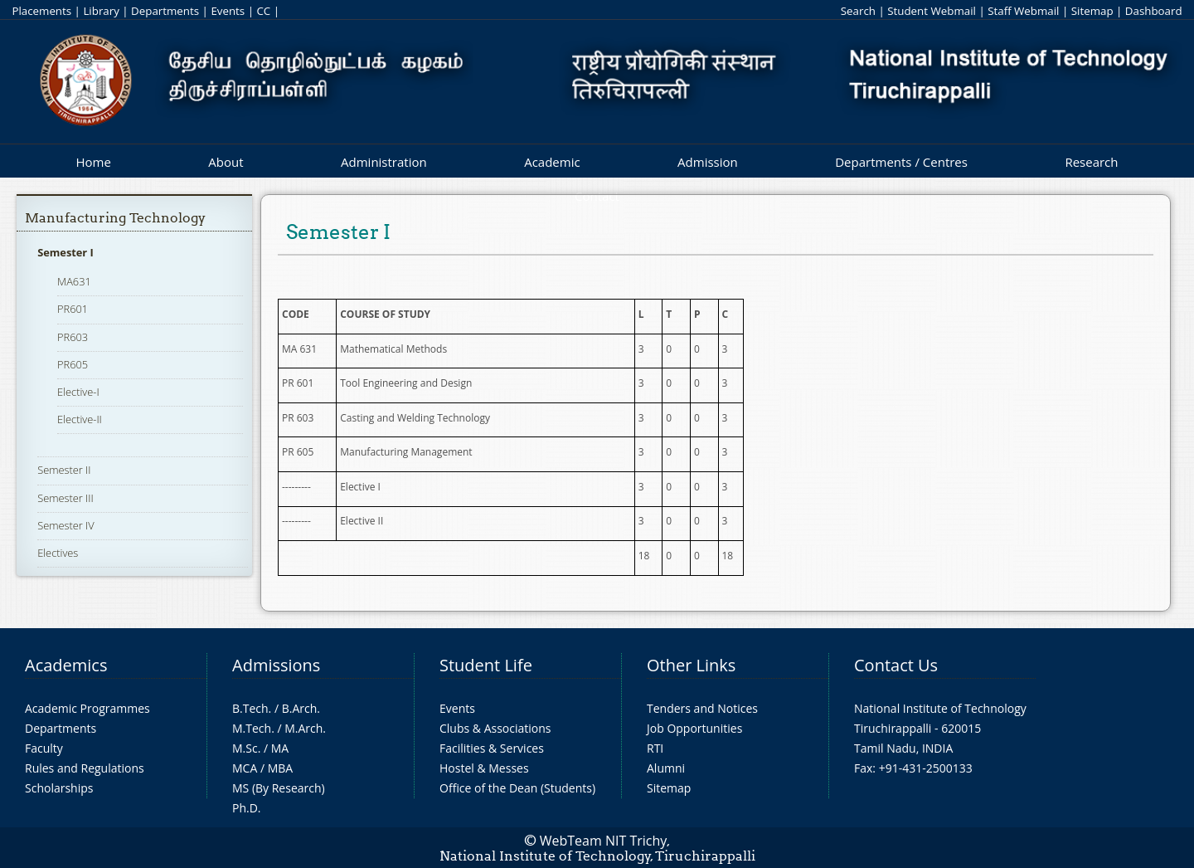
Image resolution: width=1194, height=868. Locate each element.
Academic (552, 162)
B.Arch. (301, 708)
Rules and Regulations (84, 768)
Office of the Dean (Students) (517, 788)
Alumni (666, 768)
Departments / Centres (901, 162)
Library (101, 10)
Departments (165, 10)
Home (92, 162)
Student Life (485, 665)
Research (1091, 162)
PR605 (72, 364)
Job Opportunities (694, 728)
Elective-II (79, 419)
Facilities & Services (491, 748)
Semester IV (66, 525)
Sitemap (1092, 10)
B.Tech (250, 708)
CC (263, 10)
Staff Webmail (1023, 10)
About (225, 162)
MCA (244, 768)
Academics (66, 665)
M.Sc (245, 748)
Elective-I (78, 391)
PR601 (72, 308)
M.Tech (251, 728)
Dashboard (1153, 10)
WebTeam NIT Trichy (603, 840)
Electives (57, 552)
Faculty (44, 748)
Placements (41, 10)
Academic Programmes (87, 708)
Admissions (276, 665)
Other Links (691, 665)
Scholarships (59, 788)
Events (228, 10)
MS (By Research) (278, 788)
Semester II (63, 469)
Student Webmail (931, 10)
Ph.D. (246, 808)
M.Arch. (305, 728)
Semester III (65, 497)
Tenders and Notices (702, 708)
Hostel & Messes (484, 768)
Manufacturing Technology (115, 218)
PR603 (72, 336)
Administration (384, 162)
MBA (281, 768)
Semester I (65, 252)
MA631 (74, 281)
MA (280, 748)
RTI (655, 748)
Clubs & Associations (495, 728)
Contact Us (896, 665)
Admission (707, 162)
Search (858, 10)
